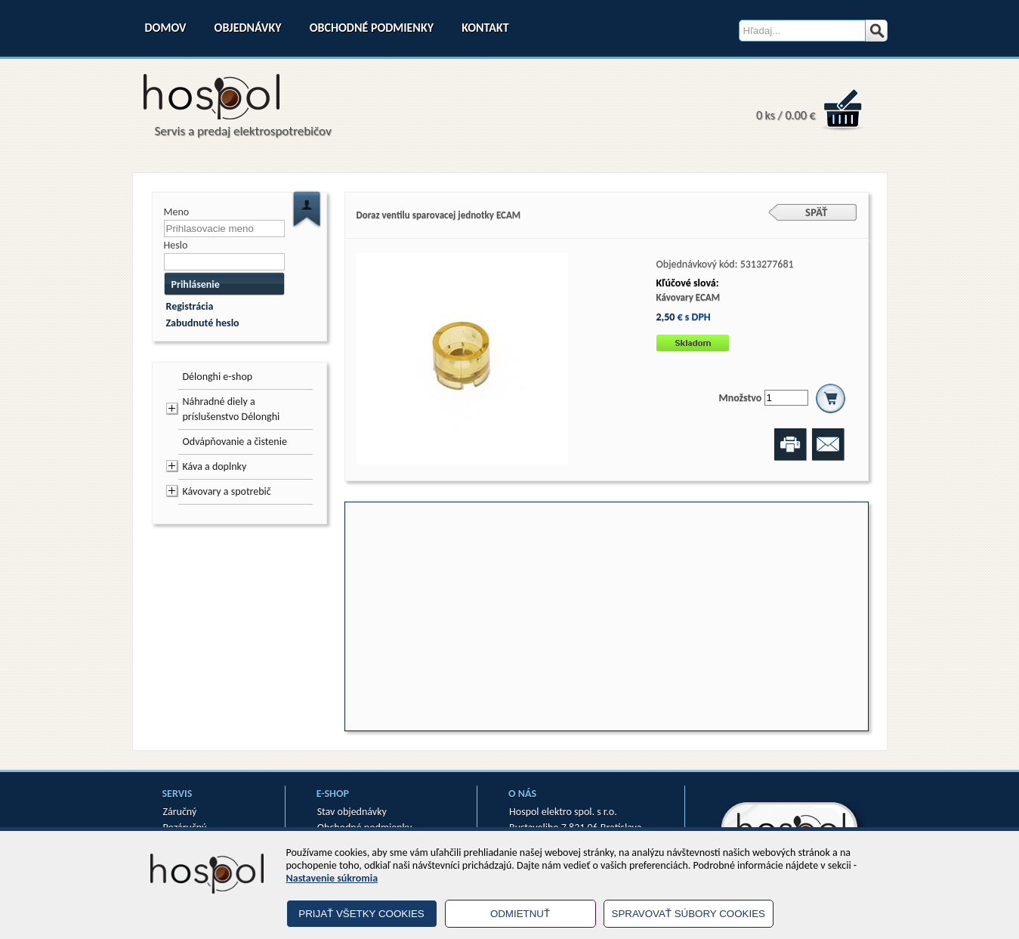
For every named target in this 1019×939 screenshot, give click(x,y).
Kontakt (485, 27)
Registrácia (190, 306)
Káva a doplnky (215, 466)
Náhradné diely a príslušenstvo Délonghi (231, 409)
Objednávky (248, 27)
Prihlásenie (195, 284)
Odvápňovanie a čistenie (235, 441)
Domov (166, 27)
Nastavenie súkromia (332, 878)
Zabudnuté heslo (202, 323)
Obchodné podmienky (372, 27)
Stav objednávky (352, 811)
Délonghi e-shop (218, 376)
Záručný (180, 811)
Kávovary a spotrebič (227, 491)
